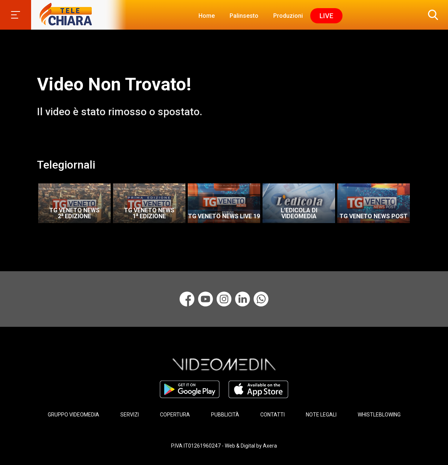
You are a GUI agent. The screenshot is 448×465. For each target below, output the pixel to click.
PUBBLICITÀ (225, 415)
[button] (431, 14)
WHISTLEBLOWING (379, 415)
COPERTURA (175, 415)
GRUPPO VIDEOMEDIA (73, 415)
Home (206, 15)
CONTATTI (272, 415)
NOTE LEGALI (321, 415)
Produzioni (288, 15)
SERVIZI (129, 415)
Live (326, 16)
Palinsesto (244, 15)
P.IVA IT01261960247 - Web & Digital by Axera (224, 446)
